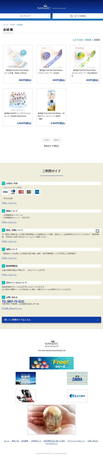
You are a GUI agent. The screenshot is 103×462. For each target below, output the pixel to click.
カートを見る (78, 16)
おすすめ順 (78, 40)
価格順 (88, 40)
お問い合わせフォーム (12, 308)
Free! (13, 25)
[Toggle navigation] (25, 15)
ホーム (6, 25)
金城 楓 (20, 25)
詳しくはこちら (9, 203)
